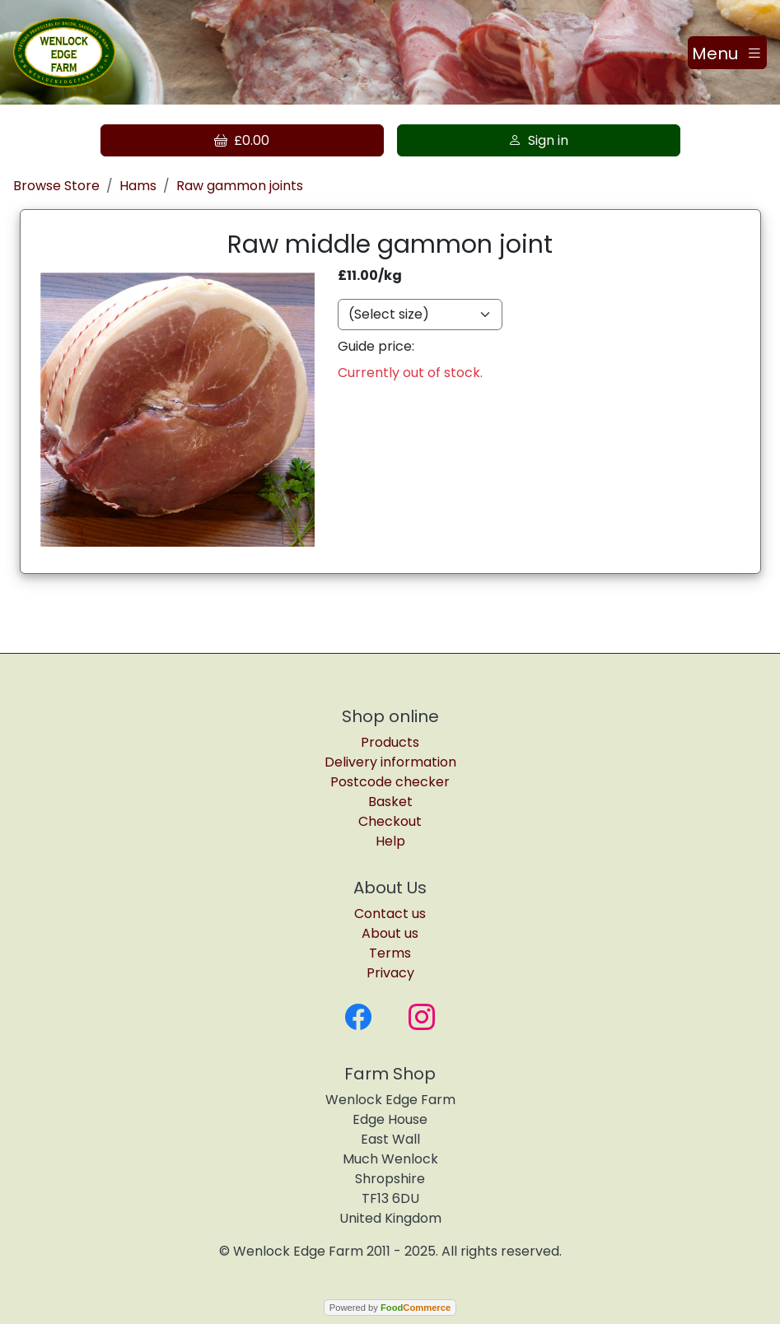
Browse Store (56, 185)
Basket (390, 801)
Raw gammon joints (239, 185)
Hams (137, 185)
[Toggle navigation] (727, 52)
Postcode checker (390, 781)
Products (390, 742)
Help (390, 841)
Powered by (390, 1307)
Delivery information (390, 762)
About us (390, 933)
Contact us (390, 913)
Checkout (390, 821)
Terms (390, 953)
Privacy (390, 972)
